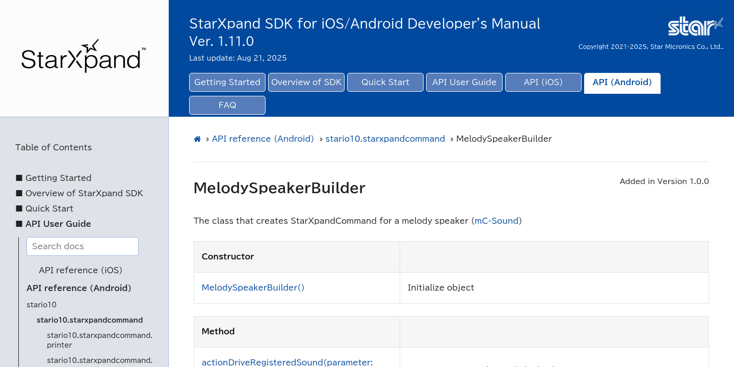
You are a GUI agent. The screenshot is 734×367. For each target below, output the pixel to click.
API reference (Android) (79, 288)
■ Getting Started (53, 178)
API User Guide (464, 82)
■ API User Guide (53, 224)
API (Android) (622, 82)
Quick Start (385, 82)
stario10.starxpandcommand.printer (100, 340)
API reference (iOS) (80, 270)
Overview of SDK (306, 82)
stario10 (42, 305)
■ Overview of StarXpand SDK (79, 193)
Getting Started (227, 82)
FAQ (228, 105)
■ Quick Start (44, 209)
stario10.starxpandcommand (90, 320)
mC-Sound (496, 221)
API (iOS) (543, 82)
